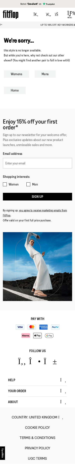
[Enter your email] (37, 163)
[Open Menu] (69, 14)
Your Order (37, 391)
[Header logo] (10, 14)
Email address (12, 154)
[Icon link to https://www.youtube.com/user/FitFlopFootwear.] (50, 361)
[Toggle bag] (58, 14)
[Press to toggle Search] (36, 14)
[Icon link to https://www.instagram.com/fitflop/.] (35, 361)
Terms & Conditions (37, 438)
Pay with (37, 319)
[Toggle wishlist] (48, 14)
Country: (37, 417)
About (37, 402)
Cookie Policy (37, 428)
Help (37, 380)
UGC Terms (37, 459)
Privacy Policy (37, 448)
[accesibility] (2, 453)
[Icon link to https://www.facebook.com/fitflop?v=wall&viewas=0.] (22, 361)
